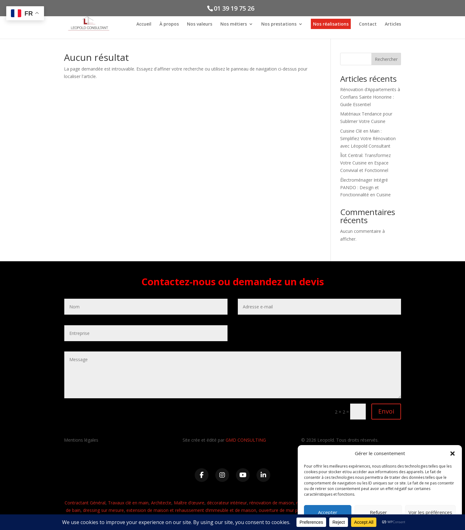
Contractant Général (85, 503)
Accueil (143, 24)
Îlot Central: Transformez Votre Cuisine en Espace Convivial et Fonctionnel (365, 162)
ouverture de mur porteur (284, 510)
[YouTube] (243, 475)
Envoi (386, 411)
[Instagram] (222, 475)
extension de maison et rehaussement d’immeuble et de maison (191, 510)
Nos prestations (278, 24)
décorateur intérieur (227, 503)
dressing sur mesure (103, 510)
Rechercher (386, 59)
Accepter (327, 512)
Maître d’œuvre (189, 503)
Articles (393, 24)
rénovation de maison (271, 503)
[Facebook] (201, 475)
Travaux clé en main (128, 503)
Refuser (378, 512)
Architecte (161, 503)
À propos (169, 24)
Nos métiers (233, 24)
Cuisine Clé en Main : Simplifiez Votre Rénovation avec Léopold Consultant (368, 138)
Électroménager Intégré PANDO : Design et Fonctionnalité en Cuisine (365, 187)
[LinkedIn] (263, 475)
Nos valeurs (199, 24)
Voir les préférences (430, 512)
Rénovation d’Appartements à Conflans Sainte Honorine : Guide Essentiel (370, 96)
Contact (368, 24)
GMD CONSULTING (246, 440)
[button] (452, 453)
